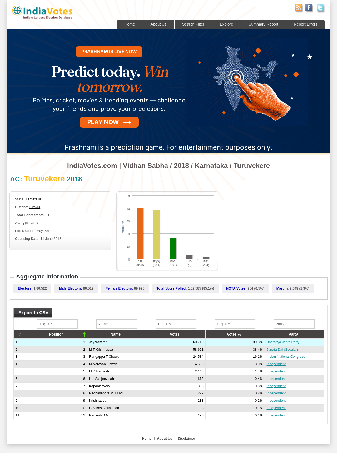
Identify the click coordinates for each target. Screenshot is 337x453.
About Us (158, 24)
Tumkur (35, 207)
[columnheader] (57, 334)
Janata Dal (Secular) (282, 349)
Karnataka (33, 199)
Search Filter (192, 24)
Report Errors (305, 24)
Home (128, 24)
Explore (226, 24)
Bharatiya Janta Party (283, 342)
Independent (276, 364)
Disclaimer (186, 438)
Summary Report (263, 24)
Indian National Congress (286, 357)
